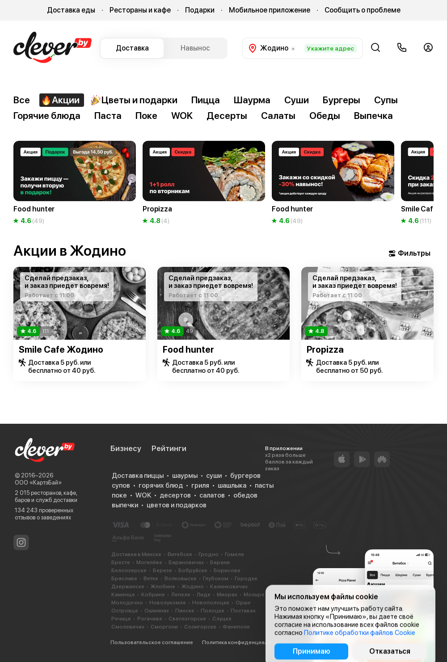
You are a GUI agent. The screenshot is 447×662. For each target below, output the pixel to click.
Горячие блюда (46, 115)
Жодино (192, 586)
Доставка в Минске (136, 554)
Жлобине (163, 586)
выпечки (125, 505)
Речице (121, 619)
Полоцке (212, 610)
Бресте (120, 562)
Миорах (227, 594)
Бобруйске (192, 570)
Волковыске (180, 578)
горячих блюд (161, 485)
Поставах (243, 610)
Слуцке (222, 619)
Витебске (180, 554)
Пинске (184, 610)
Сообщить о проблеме (363, 10)
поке (119, 495)
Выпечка (373, 115)
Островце (124, 610)
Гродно (208, 554)
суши (214, 476)
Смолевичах (127, 627)
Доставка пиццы (138, 476)
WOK (182, 115)
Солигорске (200, 627)
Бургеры (341, 99)
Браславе (124, 578)
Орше (243, 602)
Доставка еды (71, 10)
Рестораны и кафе (140, 10)
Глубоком (215, 578)
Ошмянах (156, 610)
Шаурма (252, 99)
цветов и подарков (177, 505)
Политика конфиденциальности (244, 642)
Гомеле (234, 554)
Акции (60, 100)
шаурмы (185, 476)
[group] (74, 183)
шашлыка (232, 485)
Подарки (200, 10)
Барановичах (186, 562)
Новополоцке (210, 602)
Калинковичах (229, 586)
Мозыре (254, 594)
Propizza (325, 349)
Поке (146, 115)
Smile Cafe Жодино (61, 349)
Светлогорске (187, 619)
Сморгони (164, 627)
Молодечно (127, 602)
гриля (200, 485)
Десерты (227, 115)
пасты (264, 485)
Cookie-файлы (314, 642)
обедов (245, 495)
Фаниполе (236, 627)
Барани (220, 562)
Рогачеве (149, 619)
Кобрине (153, 594)
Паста (108, 115)
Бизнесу (125, 448)
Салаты (278, 115)
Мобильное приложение (269, 10)
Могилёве (149, 562)
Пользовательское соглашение (151, 642)
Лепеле (180, 594)
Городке (246, 578)
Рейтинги (169, 448)
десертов (175, 495)
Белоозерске (129, 570)
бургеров (245, 476)
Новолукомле (167, 602)
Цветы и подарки (133, 100)
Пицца (205, 99)
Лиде (204, 594)
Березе (162, 570)
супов (121, 485)
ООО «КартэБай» (38, 482)
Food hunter (188, 349)
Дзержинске (127, 586)
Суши (296, 99)
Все (21, 99)
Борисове (227, 570)
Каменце (123, 594)
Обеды (324, 115)
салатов (212, 495)
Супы (386, 99)
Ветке (150, 578)
